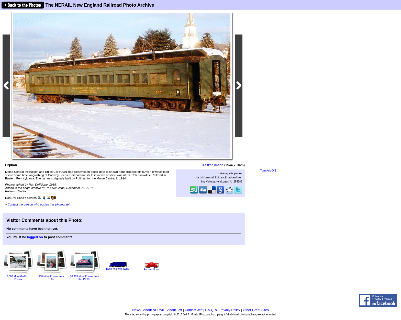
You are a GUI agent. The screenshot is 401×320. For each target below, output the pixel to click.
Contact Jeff (194, 310)
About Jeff (174, 310)
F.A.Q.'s (211, 310)
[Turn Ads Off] (268, 170)
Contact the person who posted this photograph (39, 204)
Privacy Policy (229, 310)
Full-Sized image (210, 165)
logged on (35, 237)
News (136, 310)
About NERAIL (154, 310)
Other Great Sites (256, 310)
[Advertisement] (267, 90)
